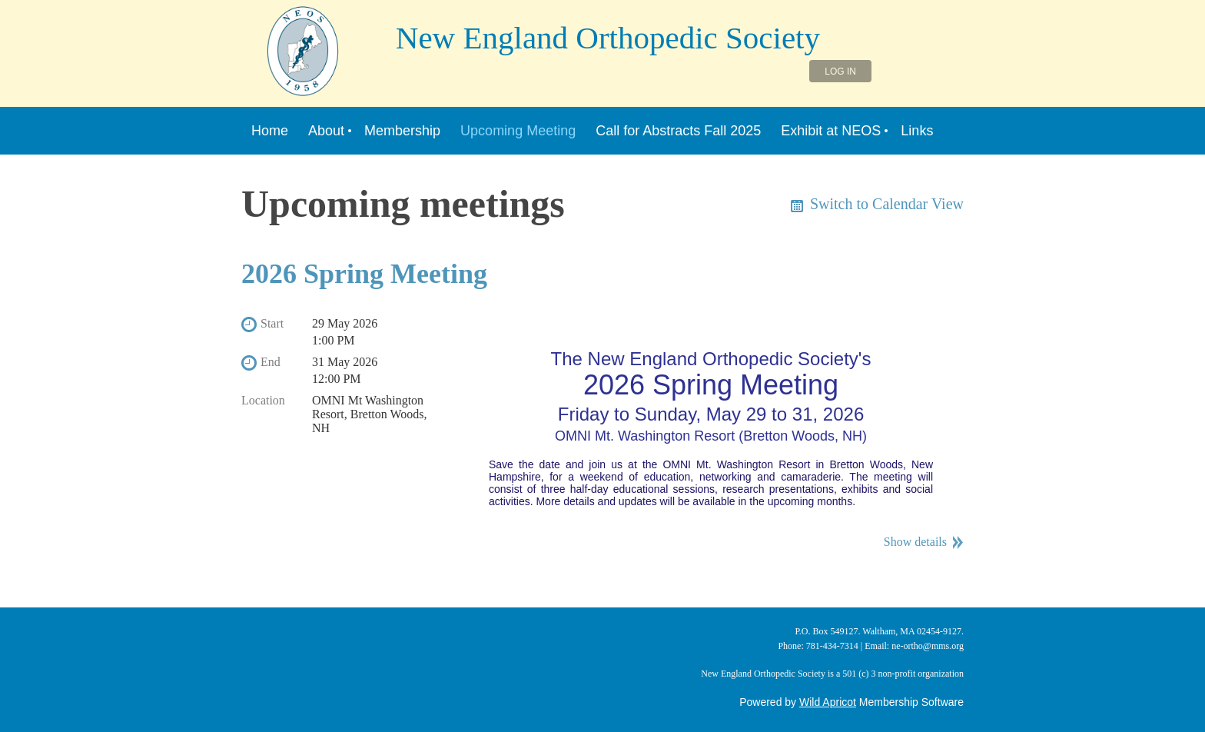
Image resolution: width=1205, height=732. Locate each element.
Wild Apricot (827, 702)
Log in (840, 71)
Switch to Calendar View (887, 203)
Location (263, 400)
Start (272, 323)
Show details (915, 541)
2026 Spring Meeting (364, 273)
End (271, 361)
